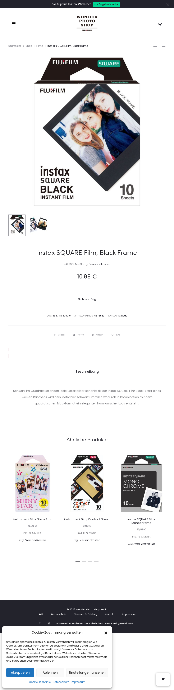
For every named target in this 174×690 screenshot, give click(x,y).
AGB (41, 614)
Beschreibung (87, 371)
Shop (29, 46)
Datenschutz (61, 682)
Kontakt (110, 614)
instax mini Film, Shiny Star (32, 519)
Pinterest (100, 334)
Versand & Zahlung (85, 614)
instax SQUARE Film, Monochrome (141, 521)
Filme (39, 46)
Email (121, 334)
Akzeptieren (20, 672)
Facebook (55, 334)
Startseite (15, 46)
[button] (106, 632)
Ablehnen (50, 672)
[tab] (87, 371)
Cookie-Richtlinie (40, 682)
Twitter (77, 334)
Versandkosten (100, 264)
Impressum (78, 682)
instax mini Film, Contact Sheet (87, 519)
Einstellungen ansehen (87, 672)
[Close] (168, 4)
